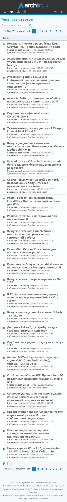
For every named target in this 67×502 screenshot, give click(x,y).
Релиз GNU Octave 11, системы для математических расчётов (31, 250)
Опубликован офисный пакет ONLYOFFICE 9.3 (28, 114)
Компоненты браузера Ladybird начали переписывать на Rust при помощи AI (35, 265)
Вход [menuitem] (56, 12)
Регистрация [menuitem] (63, 12)
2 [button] (38, 31)
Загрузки (34, 12)
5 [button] (50, 31)
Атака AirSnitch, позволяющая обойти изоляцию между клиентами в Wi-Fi (33, 99)
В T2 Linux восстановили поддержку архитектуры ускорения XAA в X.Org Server (32, 297)
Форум (28, 12)
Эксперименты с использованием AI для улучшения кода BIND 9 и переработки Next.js (36, 62)
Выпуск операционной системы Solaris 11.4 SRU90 (34, 313)
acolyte (32, 49)
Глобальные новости (38, 52)
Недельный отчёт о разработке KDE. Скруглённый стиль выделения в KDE (33, 45)
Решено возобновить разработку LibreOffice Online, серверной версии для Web (33, 201)
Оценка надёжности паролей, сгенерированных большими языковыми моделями (28, 433)
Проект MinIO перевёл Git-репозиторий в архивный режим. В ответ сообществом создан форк (35, 415)
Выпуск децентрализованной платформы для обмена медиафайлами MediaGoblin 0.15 (35, 146)
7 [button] (56, 31)
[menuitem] (28, 498)
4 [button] (46, 31)
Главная (16, 11)
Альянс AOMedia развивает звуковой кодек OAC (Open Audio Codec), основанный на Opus (33, 360)
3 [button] (42, 31)
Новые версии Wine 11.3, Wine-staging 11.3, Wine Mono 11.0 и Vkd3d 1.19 (33, 449)
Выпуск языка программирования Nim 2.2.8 (35, 280)
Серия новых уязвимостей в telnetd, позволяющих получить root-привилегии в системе (33, 183)
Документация (41, 12)
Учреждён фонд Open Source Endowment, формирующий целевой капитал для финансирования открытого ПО (33, 81)
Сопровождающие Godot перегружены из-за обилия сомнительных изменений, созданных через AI (34, 397)
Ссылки (6, 12)
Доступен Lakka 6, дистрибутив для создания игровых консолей (32, 328)
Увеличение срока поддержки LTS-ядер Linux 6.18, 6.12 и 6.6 (35, 129)
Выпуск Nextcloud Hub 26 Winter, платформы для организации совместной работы (30, 234)
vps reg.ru (59, 485)
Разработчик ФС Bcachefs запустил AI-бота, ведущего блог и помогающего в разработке (34, 165)
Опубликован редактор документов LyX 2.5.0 (35, 343)
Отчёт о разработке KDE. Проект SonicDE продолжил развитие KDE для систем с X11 (35, 378)
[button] (28, 31)
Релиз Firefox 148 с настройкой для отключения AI (32, 217)
